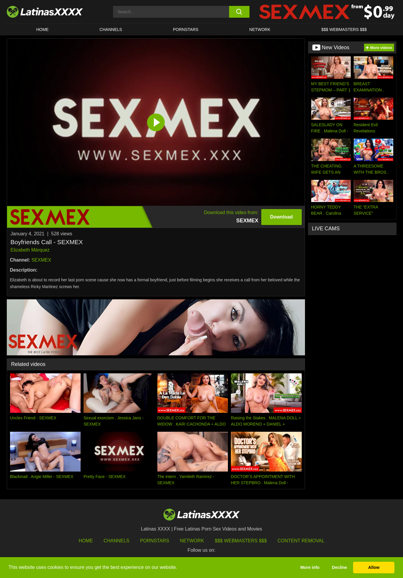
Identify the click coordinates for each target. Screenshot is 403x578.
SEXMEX (41, 259)
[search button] (239, 12)
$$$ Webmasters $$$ (241, 540)
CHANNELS (110, 29)
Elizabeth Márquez (30, 249)
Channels (116, 540)
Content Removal (301, 540)
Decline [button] (339, 567)
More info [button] (309, 567)
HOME (42, 29)
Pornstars (185, 29)
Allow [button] (373, 567)
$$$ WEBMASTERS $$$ (344, 29)
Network (259, 29)
